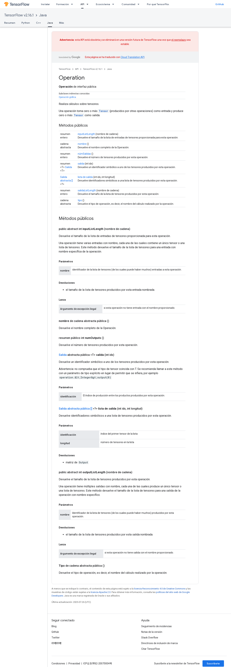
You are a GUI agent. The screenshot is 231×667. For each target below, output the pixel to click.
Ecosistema (103, 4)
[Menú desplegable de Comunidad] (139, 4)
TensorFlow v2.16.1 (19, 15)
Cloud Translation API (132, 57)
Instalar (45, 4)
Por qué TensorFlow (158, 4)
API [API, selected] (82, 4)
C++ (38, 22)
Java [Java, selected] (50, 22)
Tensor (103, 111)
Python (25, 22)
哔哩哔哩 (56, 643)
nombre (82, 143)
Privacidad (74, 663)
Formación (62, 4)
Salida (68, 167)
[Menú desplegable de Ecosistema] (114, 4)
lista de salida (85, 177)
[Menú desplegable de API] (88, 4)
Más (61, 22)
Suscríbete (213, 663)
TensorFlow (65, 69)
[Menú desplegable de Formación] (73, 4)
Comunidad (128, 4)
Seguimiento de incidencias (156, 626)
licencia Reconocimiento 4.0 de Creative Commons (159, 588)
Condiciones (58, 663)
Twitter (56, 637)
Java (43, 15)
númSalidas (84, 153)
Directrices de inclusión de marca (159, 643)
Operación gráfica (67, 97)
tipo (80, 200)
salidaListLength (87, 190)
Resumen (9, 22)
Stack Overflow (149, 637)
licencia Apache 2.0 (100, 592)
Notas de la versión (151, 632)
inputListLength (86, 134)
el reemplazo (178, 39)
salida (81, 163)
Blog (54, 626)
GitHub (219, 4)
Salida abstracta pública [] (75, 408)
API (76, 69)
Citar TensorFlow (150, 648)
